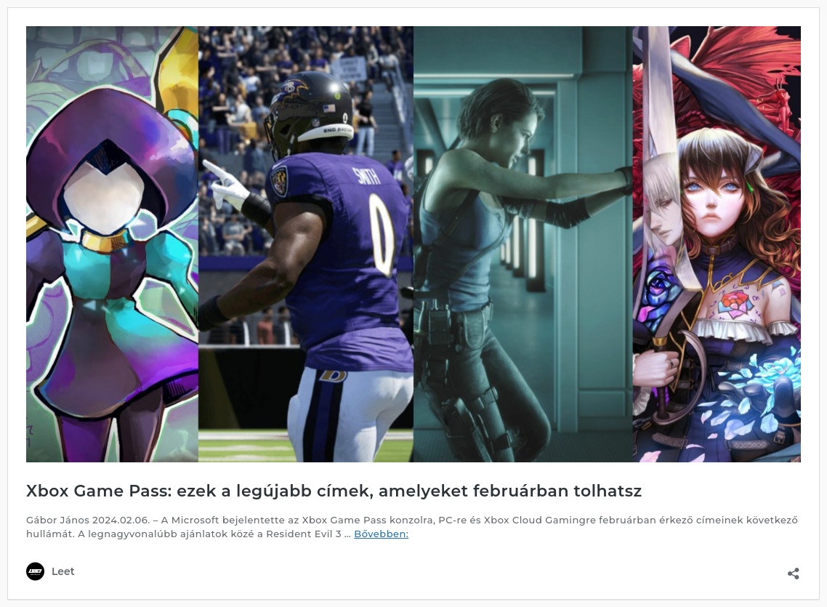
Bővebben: (381, 533)
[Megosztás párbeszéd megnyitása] (793, 568)
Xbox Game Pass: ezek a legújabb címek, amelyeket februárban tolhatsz (334, 491)
